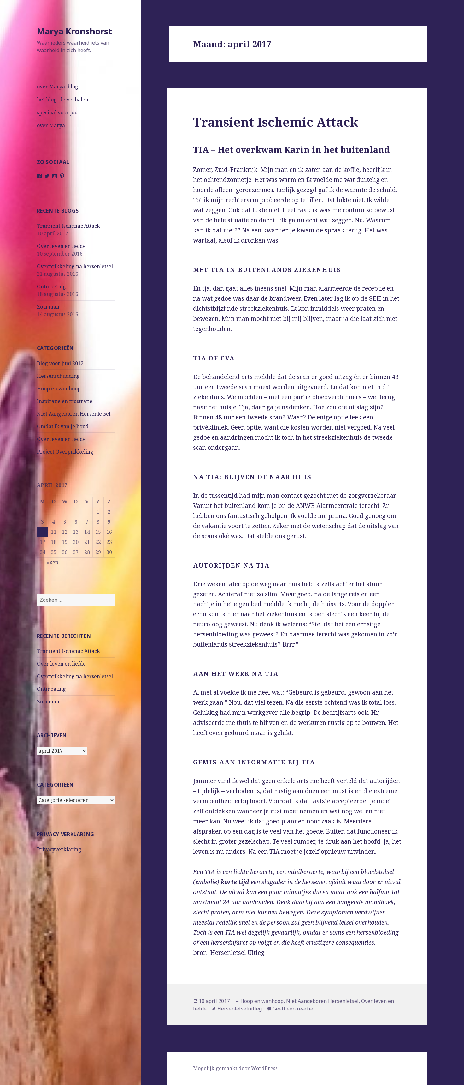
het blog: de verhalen (62, 99)
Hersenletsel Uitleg (237, 953)
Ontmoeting (51, 286)
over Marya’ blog (57, 86)
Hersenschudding (58, 375)
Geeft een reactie (293, 1008)
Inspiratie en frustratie (64, 401)
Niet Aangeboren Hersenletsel (73, 413)
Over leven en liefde (61, 246)
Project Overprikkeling (65, 451)
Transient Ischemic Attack (68, 225)
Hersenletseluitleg (239, 1008)
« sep (52, 562)
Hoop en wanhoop (59, 388)
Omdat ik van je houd (63, 426)
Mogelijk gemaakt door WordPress (235, 1068)
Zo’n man (48, 306)
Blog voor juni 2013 (60, 363)
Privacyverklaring (59, 849)
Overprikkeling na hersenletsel (75, 266)
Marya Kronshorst (74, 31)
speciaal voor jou (57, 112)
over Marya (51, 125)
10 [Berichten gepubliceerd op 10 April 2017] (42, 531)
